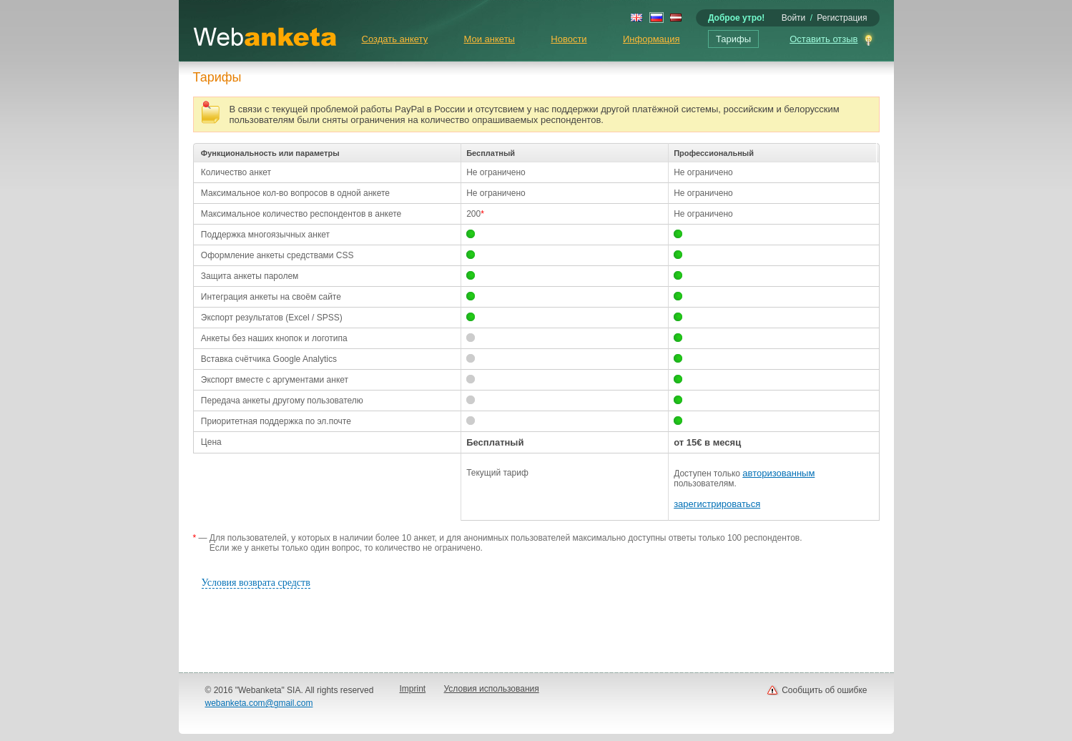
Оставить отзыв (823, 39)
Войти (794, 18)
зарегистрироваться (717, 504)
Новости (568, 39)
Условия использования (491, 689)
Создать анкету (395, 39)
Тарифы (733, 39)
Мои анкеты (489, 39)
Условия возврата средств (256, 582)
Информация (651, 39)
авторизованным (778, 473)
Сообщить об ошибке (824, 690)
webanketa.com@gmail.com (259, 703)
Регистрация (842, 18)
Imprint (413, 689)
